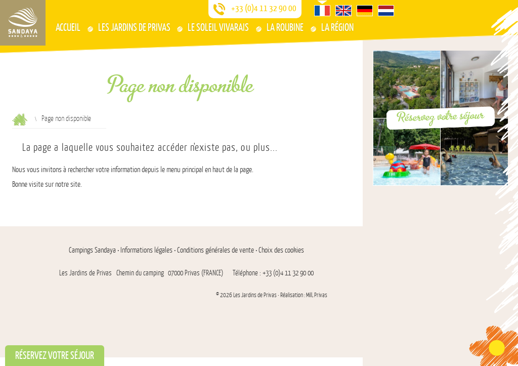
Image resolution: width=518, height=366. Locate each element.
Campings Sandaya (92, 250)
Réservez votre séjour (440, 116)
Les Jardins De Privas (134, 27)
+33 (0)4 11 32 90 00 (263, 8)
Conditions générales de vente (215, 250)
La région (337, 27)
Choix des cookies (281, 250)
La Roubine (285, 27)
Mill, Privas (316, 295)
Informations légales (146, 250)
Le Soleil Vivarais (218, 27)
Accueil (68, 27)
